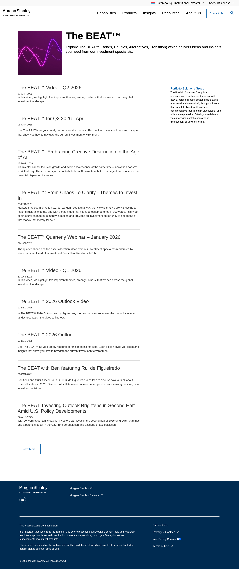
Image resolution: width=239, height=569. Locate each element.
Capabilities (106, 13)
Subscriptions (160, 525)
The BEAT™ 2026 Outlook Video (53, 301)
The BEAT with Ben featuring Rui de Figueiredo (69, 368)
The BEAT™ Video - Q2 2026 (50, 87)
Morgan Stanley (79, 488)
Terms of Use (161, 546)
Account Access (219, 3)
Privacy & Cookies (164, 532)
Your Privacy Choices (167, 539)
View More (29, 449)
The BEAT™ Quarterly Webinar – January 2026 (69, 237)
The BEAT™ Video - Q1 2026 (50, 270)
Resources (171, 13)
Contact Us (216, 13)
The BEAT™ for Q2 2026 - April (52, 118)
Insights (149, 13)
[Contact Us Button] (216, 13)
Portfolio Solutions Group (187, 88)
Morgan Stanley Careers (84, 495)
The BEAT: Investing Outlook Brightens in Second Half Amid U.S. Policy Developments (76, 408)
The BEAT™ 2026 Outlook (46, 334)
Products (129, 13)
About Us (193, 13)
